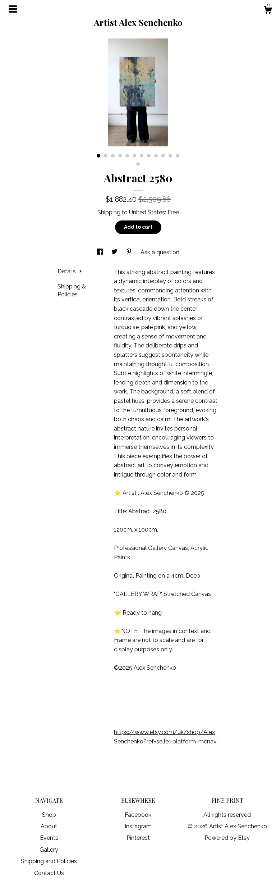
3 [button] (113, 156)
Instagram (138, 826)
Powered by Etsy (227, 837)
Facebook (138, 814)
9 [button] (156, 156)
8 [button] (149, 156)
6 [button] (134, 156)
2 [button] (105, 156)
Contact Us (49, 873)
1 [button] (98, 156)
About (49, 826)
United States (147, 212)
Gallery (49, 849)
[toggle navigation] (13, 9)
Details (70, 271)
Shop (49, 814)
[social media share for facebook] (100, 252)
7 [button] (141, 156)
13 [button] (138, 164)
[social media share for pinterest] (129, 252)
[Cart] (268, 10)
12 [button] (177, 156)
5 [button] (127, 156)
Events (49, 837)
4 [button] (120, 156)
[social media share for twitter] (115, 252)
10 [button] (163, 156)
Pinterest (138, 837)
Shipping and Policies (49, 861)
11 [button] (170, 156)
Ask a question (160, 252)
